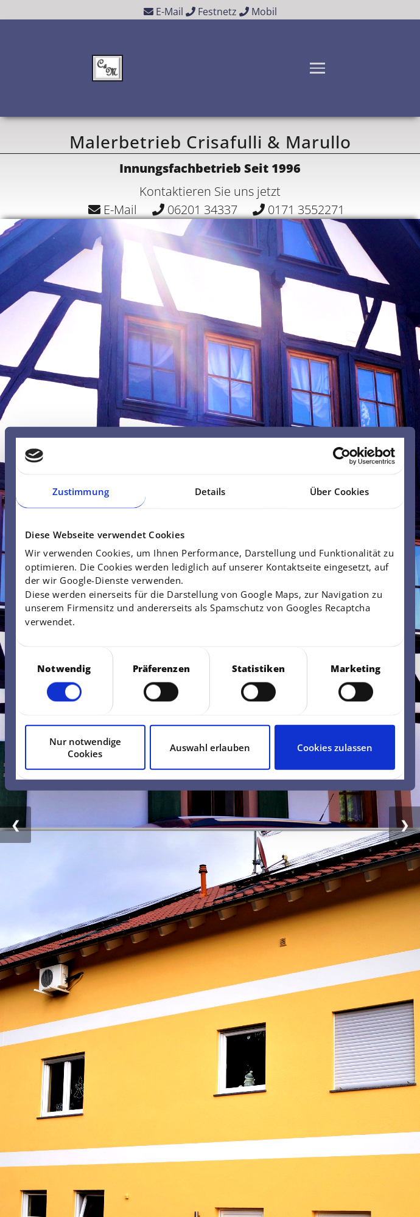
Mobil (258, 11)
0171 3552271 (299, 209)
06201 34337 (194, 209)
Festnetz (211, 11)
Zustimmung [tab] (80, 491)
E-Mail (163, 11)
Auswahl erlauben (210, 747)
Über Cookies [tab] (339, 491)
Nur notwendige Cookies (85, 747)
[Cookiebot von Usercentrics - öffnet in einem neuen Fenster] (342, 455)
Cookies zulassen (335, 747)
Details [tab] (210, 491)
